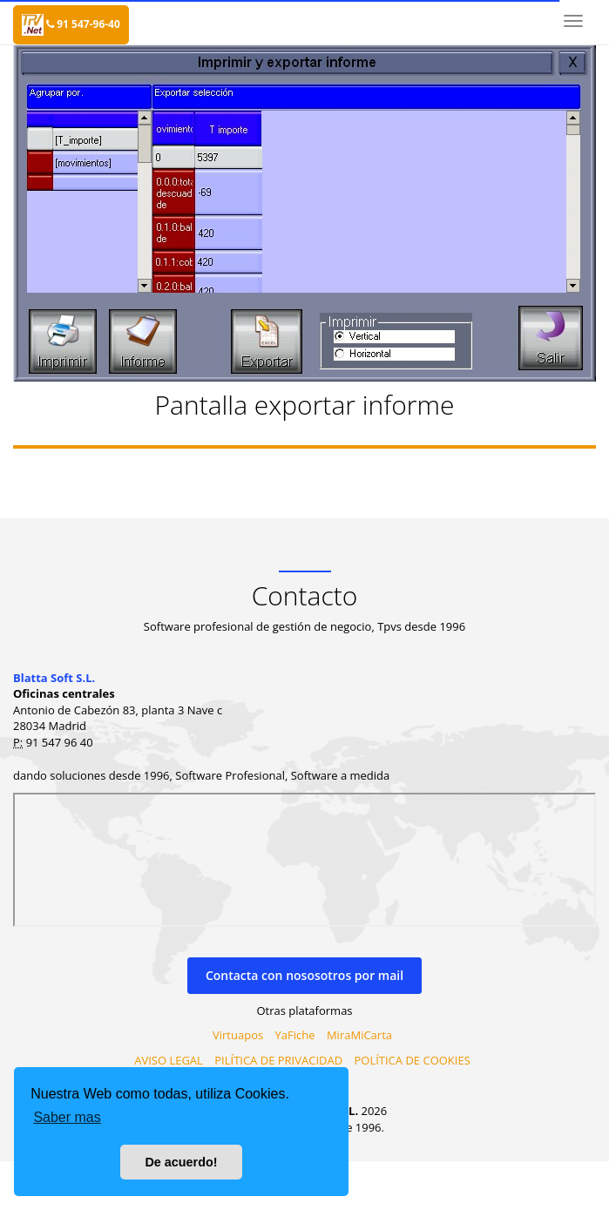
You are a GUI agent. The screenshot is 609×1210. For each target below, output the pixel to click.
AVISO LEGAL (168, 1060)
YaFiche (295, 1035)
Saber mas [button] (66, 1117)
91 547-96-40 (83, 24)
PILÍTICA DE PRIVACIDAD (278, 1060)
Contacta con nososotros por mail (304, 975)
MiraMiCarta (359, 1035)
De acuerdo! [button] (181, 1162)
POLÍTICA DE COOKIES (412, 1060)
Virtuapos (238, 1035)
